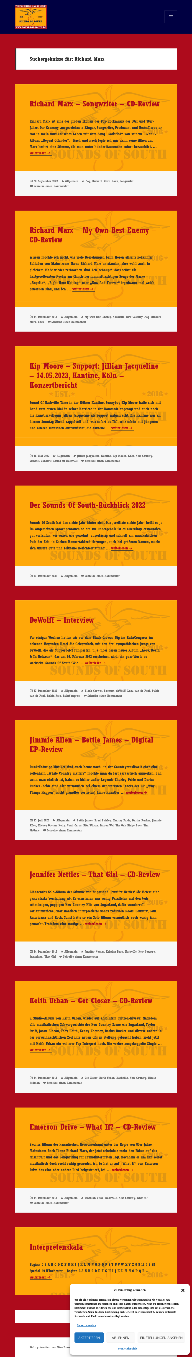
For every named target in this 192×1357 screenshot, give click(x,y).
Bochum (109, 690)
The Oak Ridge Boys (128, 825)
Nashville (118, 317)
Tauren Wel (107, 825)
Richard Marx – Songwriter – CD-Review (95, 103)
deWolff (120, 690)
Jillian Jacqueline (88, 456)
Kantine (106, 456)
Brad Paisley (103, 820)
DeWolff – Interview (62, 619)
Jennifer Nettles (94, 951)
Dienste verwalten (86, 1325)
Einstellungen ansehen (161, 1337)
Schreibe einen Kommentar (51, 186)
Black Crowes (93, 690)
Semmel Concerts (40, 461)
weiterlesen (41, 153)
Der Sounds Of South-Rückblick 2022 (88, 505)
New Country (134, 317)
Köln (131, 456)
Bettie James (85, 820)
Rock (115, 181)
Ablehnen (120, 1337)
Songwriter (126, 181)
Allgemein (71, 181)
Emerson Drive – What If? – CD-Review (93, 1126)
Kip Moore (119, 456)
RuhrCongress (71, 695)
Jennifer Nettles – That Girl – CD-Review (95, 874)
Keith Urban (107, 1078)
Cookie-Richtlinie (127, 1348)
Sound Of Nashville (65, 461)
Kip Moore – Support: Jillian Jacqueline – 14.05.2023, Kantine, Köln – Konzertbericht (94, 375)
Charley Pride (121, 820)
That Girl (50, 956)
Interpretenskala (56, 1246)
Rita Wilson (90, 825)
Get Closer (91, 1078)
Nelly (62, 825)
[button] (183, 1290)
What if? (142, 1198)
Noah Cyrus (74, 825)
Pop (87, 181)
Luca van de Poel (138, 690)
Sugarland (36, 956)
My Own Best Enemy (98, 317)
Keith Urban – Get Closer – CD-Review (91, 1000)
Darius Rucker (141, 820)
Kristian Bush (114, 951)
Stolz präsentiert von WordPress (50, 1347)
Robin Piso (54, 695)
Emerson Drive (94, 1198)
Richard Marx (101, 181)
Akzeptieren (89, 1337)
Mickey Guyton (47, 825)
